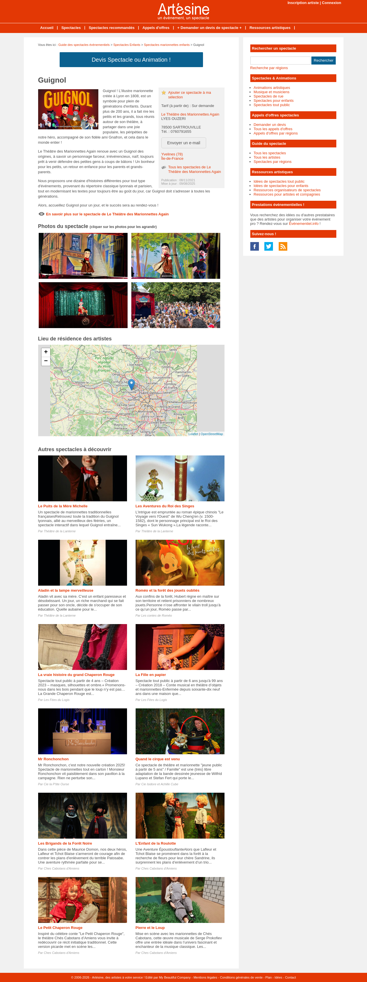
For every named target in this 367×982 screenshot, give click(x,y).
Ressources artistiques (269, 28)
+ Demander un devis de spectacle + (209, 28)
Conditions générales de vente (241, 977)
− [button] (46, 361)
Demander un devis (270, 124)
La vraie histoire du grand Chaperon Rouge (76, 675)
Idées (278, 977)
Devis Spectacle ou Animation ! (131, 59)
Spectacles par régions (273, 161)
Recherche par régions (269, 68)
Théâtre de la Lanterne (60, 531)
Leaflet (193, 434)
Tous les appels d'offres (273, 129)
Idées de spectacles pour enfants (281, 186)
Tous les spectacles (270, 153)
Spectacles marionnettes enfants (167, 44)
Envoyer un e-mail (183, 143)
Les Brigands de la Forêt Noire (65, 843)
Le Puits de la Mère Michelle (63, 506)
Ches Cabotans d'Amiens (61, 868)
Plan (269, 977)
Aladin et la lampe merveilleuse (65, 590)
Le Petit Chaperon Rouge (60, 928)
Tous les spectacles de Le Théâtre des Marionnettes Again (194, 169)
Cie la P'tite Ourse (56, 784)
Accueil (46, 28)
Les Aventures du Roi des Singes (165, 506)
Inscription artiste (303, 3)
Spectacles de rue (269, 96)
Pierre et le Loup (150, 928)
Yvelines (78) (172, 154)
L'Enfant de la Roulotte (156, 843)
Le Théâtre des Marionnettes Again (190, 114)
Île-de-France (172, 158)
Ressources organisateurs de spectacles (287, 190)
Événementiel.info (304, 223)
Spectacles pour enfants (274, 100)
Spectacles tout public (272, 105)
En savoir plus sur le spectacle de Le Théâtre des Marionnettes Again (107, 214)
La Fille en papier (151, 675)
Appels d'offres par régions (276, 133)
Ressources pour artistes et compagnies (287, 194)
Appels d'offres (155, 28)
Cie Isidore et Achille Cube (159, 784)
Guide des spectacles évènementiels (84, 44)
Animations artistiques (272, 87)
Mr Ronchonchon (53, 759)
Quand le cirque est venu (158, 759)
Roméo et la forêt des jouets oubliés (168, 590)
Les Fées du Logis (57, 700)
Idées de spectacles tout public (279, 181)
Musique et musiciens (272, 92)
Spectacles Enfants (126, 44)
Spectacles (71, 28)
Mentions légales (205, 977)
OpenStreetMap (212, 434)
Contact (290, 977)
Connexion (331, 3)
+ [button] (46, 352)
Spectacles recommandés (111, 28)
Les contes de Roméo (156, 615)
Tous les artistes (267, 157)
